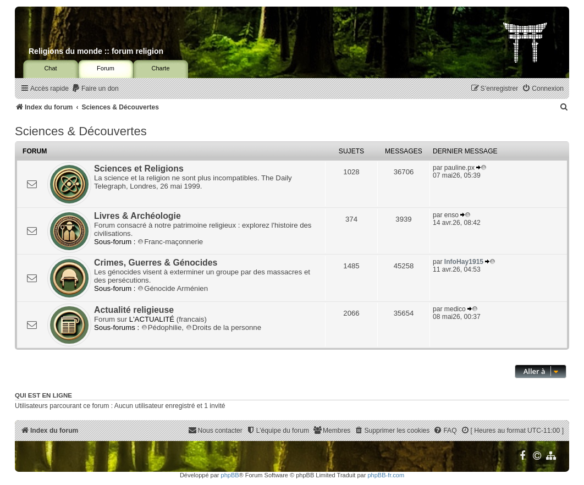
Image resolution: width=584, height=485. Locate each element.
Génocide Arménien (172, 288)
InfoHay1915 (463, 262)
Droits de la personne (223, 327)
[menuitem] (95, 88)
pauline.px (459, 168)
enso (451, 215)
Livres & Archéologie (137, 216)
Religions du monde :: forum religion (96, 51)
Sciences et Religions (139, 168)
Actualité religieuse (134, 310)
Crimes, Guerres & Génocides (155, 262)
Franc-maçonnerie (170, 242)
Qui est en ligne (43, 395)
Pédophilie (161, 327)
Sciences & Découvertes (81, 131)
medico (455, 309)
